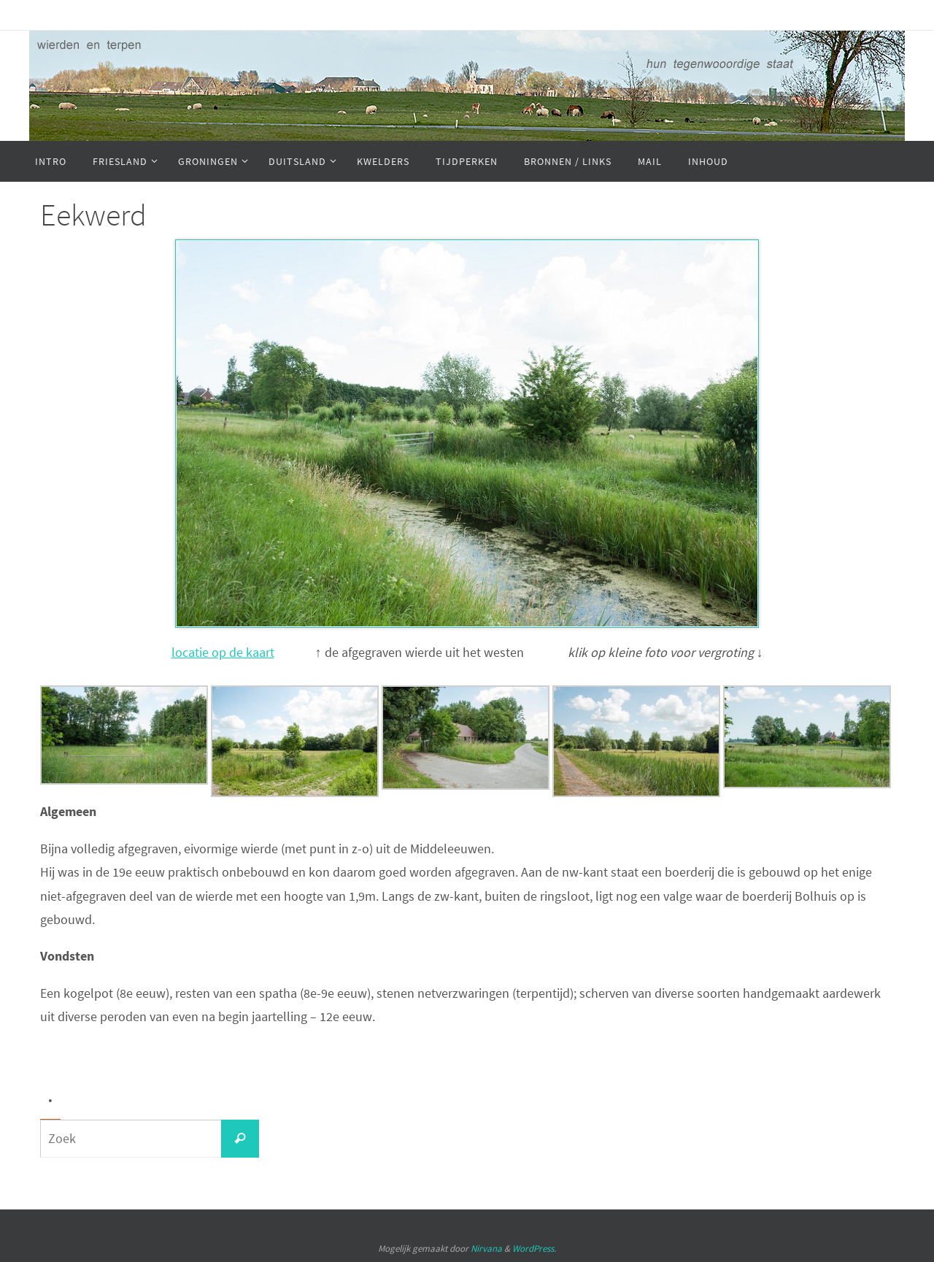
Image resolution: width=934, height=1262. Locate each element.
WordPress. (534, 1248)
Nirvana (486, 1248)
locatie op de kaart (222, 652)
